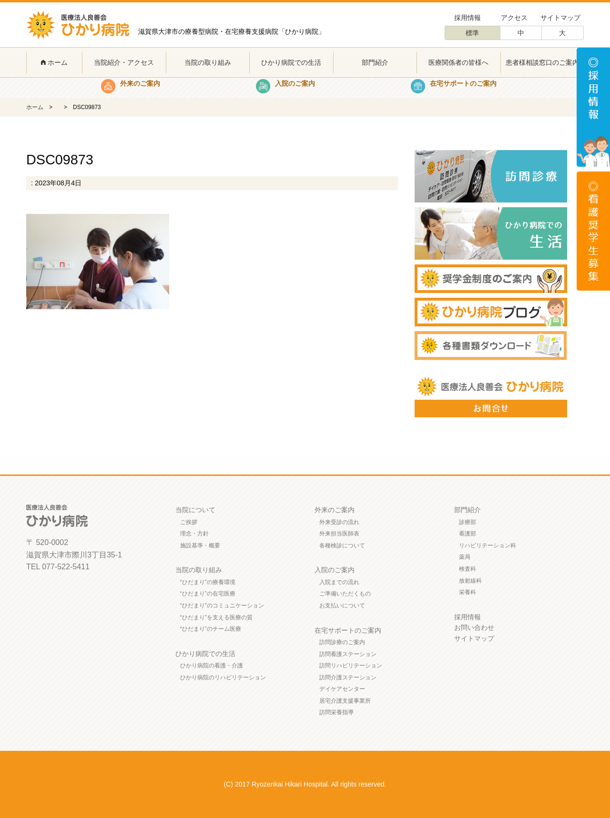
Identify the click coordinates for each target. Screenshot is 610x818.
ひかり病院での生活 (291, 62)
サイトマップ (560, 17)
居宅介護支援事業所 (345, 700)
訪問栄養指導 (336, 712)
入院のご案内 (335, 570)
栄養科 (467, 592)
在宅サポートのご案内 (348, 630)
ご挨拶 (188, 522)
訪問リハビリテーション (350, 665)
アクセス (514, 17)
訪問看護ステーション (347, 654)
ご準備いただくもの (345, 593)
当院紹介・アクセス (124, 62)
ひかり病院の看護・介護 (211, 665)
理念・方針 (194, 533)
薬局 (464, 557)
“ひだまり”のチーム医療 (210, 629)
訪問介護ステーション (347, 677)
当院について (195, 510)
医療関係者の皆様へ (458, 62)
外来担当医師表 (339, 533)
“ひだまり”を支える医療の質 (216, 617)
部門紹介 (375, 62)
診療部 (467, 522)
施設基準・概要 (200, 545)
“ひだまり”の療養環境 (207, 582)
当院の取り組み (207, 62)
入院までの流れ (339, 582)
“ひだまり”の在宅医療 (207, 593)
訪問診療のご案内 (342, 642)
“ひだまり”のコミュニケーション (222, 605)
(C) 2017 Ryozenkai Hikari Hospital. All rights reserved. (305, 784)
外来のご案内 (335, 510)
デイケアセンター (342, 689)
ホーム (54, 62)
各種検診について (342, 545)
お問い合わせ (474, 627)
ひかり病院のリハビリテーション (223, 677)
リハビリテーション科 (487, 545)
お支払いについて (342, 605)
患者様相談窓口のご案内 (542, 62)
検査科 (467, 569)
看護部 (467, 533)
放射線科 (470, 580)
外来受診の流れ (339, 522)
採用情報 (467, 17)
